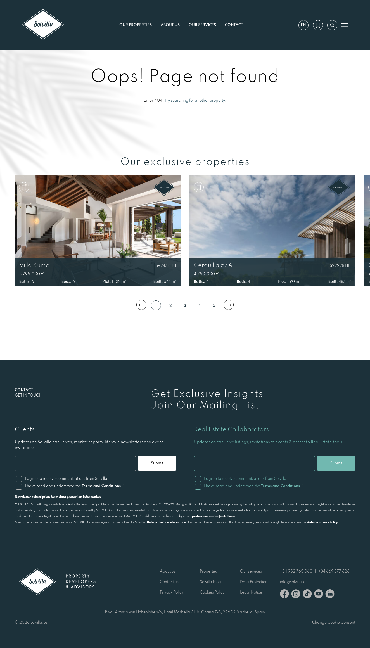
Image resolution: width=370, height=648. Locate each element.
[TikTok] (307, 594)
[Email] (75, 463)
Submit (156, 463)
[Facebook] (284, 594)
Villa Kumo (34, 265)
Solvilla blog (210, 581)
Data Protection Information (166, 522)
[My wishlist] (317, 25)
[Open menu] (344, 25)
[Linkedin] (330, 594)
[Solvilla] (43, 25)
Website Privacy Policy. (323, 522)
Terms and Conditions (101, 485)
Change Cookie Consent (333, 622)
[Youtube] (318, 594)
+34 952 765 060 (296, 571)
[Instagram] (295, 594)
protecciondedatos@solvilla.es (213, 516)
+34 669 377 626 (334, 571)
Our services (202, 24)
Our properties (135, 24)
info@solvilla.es (293, 581)
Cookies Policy (212, 592)
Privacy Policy (171, 592)
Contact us (169, 581)
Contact (234, 24)
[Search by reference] (332, 25)
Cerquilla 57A (213, 265)
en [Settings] (303, 24)
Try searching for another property (195, 100)
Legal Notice (251, 592)
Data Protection (253, 581)
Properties (209, 571)
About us (170, 24)
